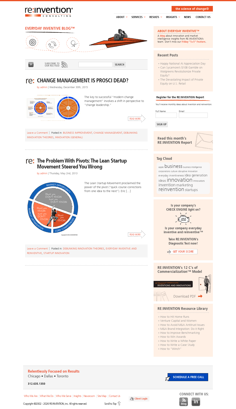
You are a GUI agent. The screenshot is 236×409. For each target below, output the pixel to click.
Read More (137, 118)
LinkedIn (31, 64)
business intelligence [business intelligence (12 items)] (192, 167)
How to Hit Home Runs (174, 317)
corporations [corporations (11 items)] (164, 171)
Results (154, 17)
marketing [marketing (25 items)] (184, 185)
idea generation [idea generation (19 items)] (196, 175)
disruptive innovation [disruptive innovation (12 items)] (187, 171)
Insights (171, 17)
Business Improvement (77, 132)
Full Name (161, 111)
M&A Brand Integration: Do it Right (182, 329)
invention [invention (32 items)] (167, 184)
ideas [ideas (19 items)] (162, 181)
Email (181, 111)
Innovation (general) (69, 137)
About (120, 17)
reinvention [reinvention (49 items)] (171, 189)
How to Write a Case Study (177, 345)
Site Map (101, 396)
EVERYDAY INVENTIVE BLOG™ (50, 28)
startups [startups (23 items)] (191, 190)
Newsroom (89, 396)
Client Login (141, 398)
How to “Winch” (170, 349)
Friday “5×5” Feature (193, 41)
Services (137, 17)
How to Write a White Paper (178, 341)
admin (43, 87)
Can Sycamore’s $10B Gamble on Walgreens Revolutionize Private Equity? (181, 71)
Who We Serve (63, 396)
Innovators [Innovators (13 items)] (199, 180)
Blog (183, 402)
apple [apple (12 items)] (161, 167)
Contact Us (203, 17)
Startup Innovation (56, 253)
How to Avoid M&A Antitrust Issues (182, 325)
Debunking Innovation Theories (83, 248)
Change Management (107, 132)
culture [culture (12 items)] (174, 171)
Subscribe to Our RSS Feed (56, 65)
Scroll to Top (110, 403)
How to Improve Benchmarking (180, 333)
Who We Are (30, 396)
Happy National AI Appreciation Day (183, 63)
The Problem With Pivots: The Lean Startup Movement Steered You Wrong (82, 163)
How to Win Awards (173, 337)
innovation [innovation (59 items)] (180, 179)
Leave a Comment (37, 132)
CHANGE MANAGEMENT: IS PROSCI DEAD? (82, 80)
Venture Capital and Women (178, 320)
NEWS (187, 17)
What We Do (46, 396)
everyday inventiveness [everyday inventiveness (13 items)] (171, 175)
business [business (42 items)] (173, 166)
